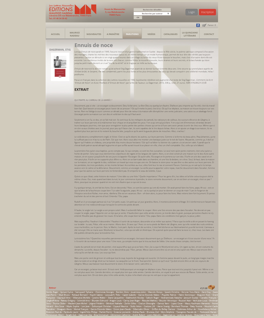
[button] (169, 14)
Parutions (132, 34)
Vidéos (151, 34)
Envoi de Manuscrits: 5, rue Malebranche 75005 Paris (115, 12)
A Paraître (113, 34)
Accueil (55, 34)
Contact (209, 34)
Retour (52, 287)
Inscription (207, 12)
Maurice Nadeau (75, 34)
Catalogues (170, 34)
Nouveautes (94, 34)
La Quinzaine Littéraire (190, 34)
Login (191, 12)
